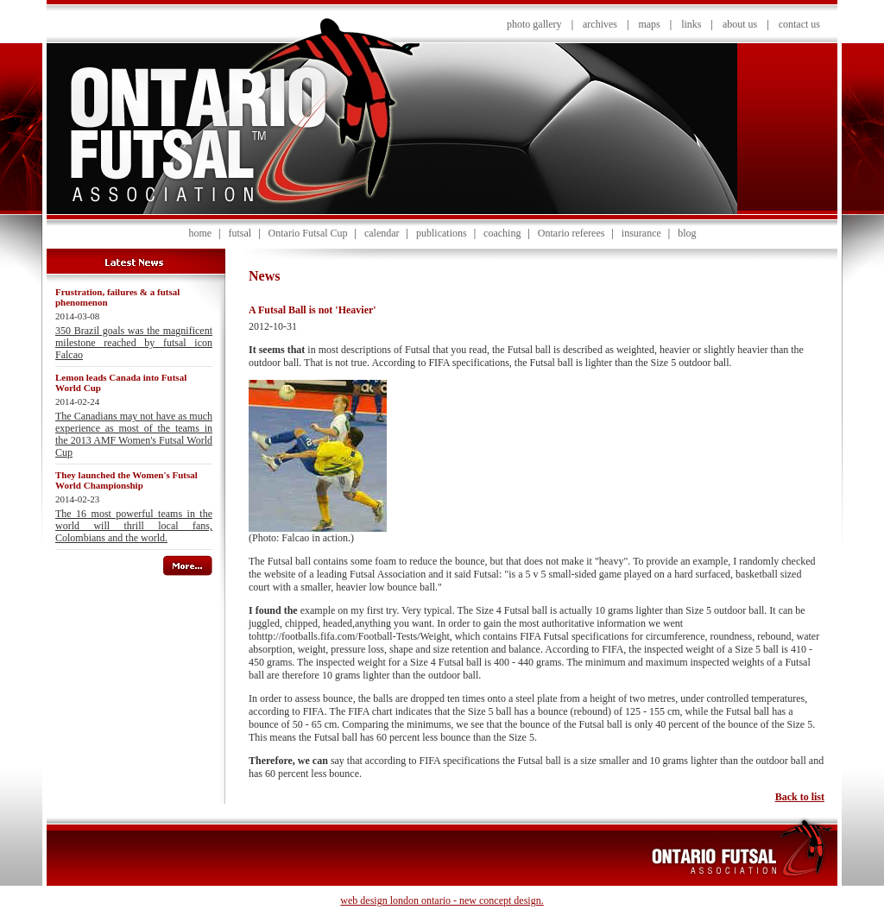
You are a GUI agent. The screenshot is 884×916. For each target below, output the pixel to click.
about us (740, 24)
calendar (382, 233)
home (200, 233)
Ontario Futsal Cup (308, 233)
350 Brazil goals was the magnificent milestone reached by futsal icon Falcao (133, 343)
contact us (799, 24)
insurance (641, 233)
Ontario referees (571, 233)
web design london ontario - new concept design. (441, 900)
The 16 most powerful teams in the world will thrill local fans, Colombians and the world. (133, 526)
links (691, 24)
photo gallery (534, 24)
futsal (239, 233)
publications (441, 233)
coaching (502, 233)
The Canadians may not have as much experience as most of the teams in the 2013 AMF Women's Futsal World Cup (133, 434)
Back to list (799, 797)
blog (687, 233)
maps (649, 24)
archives (600, 24)
